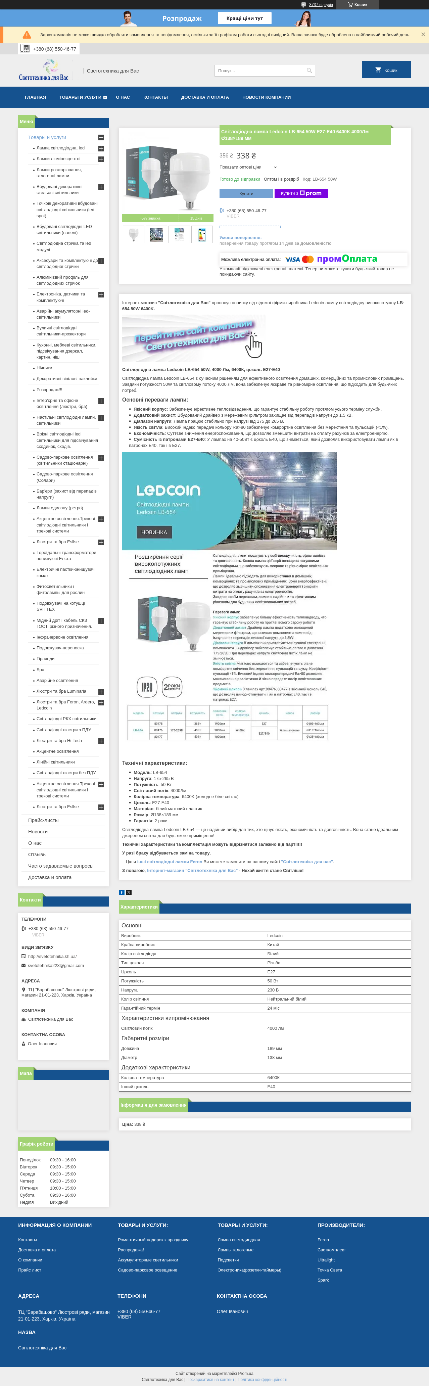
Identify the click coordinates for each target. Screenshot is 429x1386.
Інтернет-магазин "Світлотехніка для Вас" (192, 870)
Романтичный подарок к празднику (153, 1239)
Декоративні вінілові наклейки (67, 378)
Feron (323, 1239)
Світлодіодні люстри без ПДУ (66, 772)
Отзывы (37, 854)
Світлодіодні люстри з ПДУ (64, 729)
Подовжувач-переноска (60, 647)
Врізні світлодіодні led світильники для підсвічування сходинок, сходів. (67, 440)
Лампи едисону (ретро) (60, 507)
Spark (323, 1280)
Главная (35, 97)
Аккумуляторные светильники (148, 1259)
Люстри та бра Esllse (58, 541)
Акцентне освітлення (58, 751)
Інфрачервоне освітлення (62, 637)
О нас (123, 97)
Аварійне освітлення (57, 680)
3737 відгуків (321, 4)
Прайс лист (29, 1270)
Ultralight (326, 1259)
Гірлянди (45, 658)
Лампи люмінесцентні (58, 158)
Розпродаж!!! (49, 389)
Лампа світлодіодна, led (61, 147)
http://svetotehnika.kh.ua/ (52, 956)
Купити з (301, 193)
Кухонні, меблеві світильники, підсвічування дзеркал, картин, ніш (66, 351)
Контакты (155, 97)
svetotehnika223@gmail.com (56, 965)
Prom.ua (245, 1373)
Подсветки (228, 1259)
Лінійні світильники (56, 762)
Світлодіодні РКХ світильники (66, 718)
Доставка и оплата (205, 97)
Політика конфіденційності (262, 1379)
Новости (38, 831)
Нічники (44, 367)
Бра (40, 669)
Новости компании (266, 97)
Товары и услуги (80, 97)
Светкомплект (332, 1249)
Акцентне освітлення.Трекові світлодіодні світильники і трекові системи (66, 524)
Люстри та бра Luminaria (61, 691)
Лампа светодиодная (239, 1239)
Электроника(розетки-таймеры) (249, 1270)
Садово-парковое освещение (147, 1270)
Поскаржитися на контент (210, 1379)
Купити (246, 193)
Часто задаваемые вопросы (61, 866)
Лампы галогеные (236, 1249)
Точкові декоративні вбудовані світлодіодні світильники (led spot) (67, 209)
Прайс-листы (43, 820)
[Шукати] (309, 71)
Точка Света (330, 1270)
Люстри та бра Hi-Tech (59, 740)
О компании (30, 1259)
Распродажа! (131, 1249)
